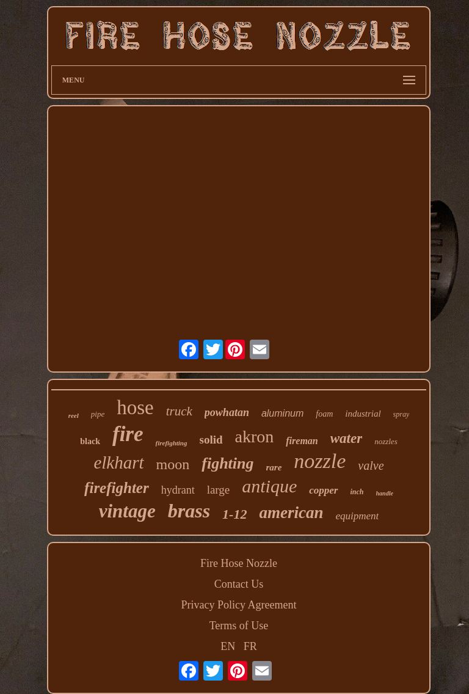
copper (323, 490)
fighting (227, 463)
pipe (97, 413)
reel (73, 415)
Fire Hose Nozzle (238, 563)
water (346, 438)
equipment (357, 516)
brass (189, 511)
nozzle (320, 461)
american (291, 512)
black (90, 441)
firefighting (171, 443)
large (218, 489)
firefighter (116, 488)
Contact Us (239, 584)
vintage (127, 511)
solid (210, 439)
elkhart (118, 462)
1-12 (234, 514)
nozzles (386, 441)
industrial (362, 413)
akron (254, 436)
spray (401, 414)
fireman (302, 441)
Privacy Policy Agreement (239, 605)
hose (135, 407)
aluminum (282, 413)
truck (179, 411)
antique (269, 486)
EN (227, 646)
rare (274, 467)
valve (371, 465)
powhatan (227, 412)
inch (357, 492)
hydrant (178, 490)
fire (128, 434)
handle (384, 493)
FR (250, 646)
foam (324, 413)
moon (173, 464)
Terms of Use (239, 625)
